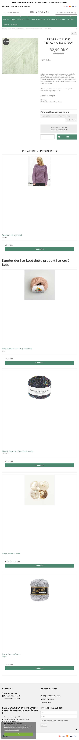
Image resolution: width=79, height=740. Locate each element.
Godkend (44, 725)
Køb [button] (63, 137)
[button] (72, 33)
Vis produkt (39, 249)
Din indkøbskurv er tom (67, 12)
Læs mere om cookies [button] (12, 730)
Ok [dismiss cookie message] (19, 734)
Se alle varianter (71, 120)
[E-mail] (59, 716)
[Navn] (59, 713)
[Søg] (11, 12)
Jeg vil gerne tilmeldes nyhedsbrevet (60, 720)
